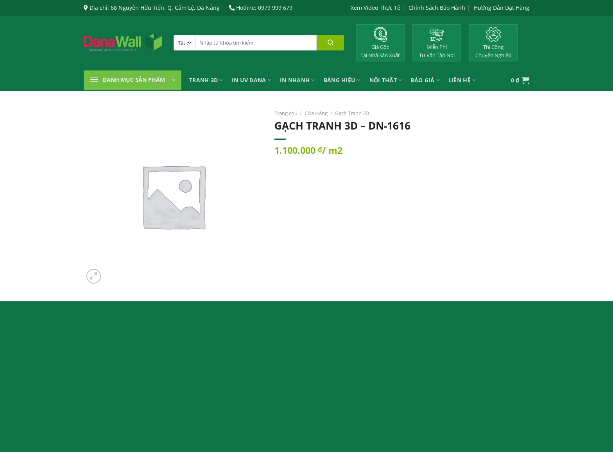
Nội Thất (385, 80)
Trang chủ (286, 113)
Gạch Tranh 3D (352, 113)
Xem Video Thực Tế (375, 7)
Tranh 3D (206, 80)
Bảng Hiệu (342, 80)
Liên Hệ (462, 80)
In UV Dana (251, 80)
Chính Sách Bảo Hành (437, 7)
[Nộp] (330, 42)
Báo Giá (424, 80)
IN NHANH (297, 80)
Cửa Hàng (316, 113)
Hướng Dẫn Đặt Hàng (501, 7)
